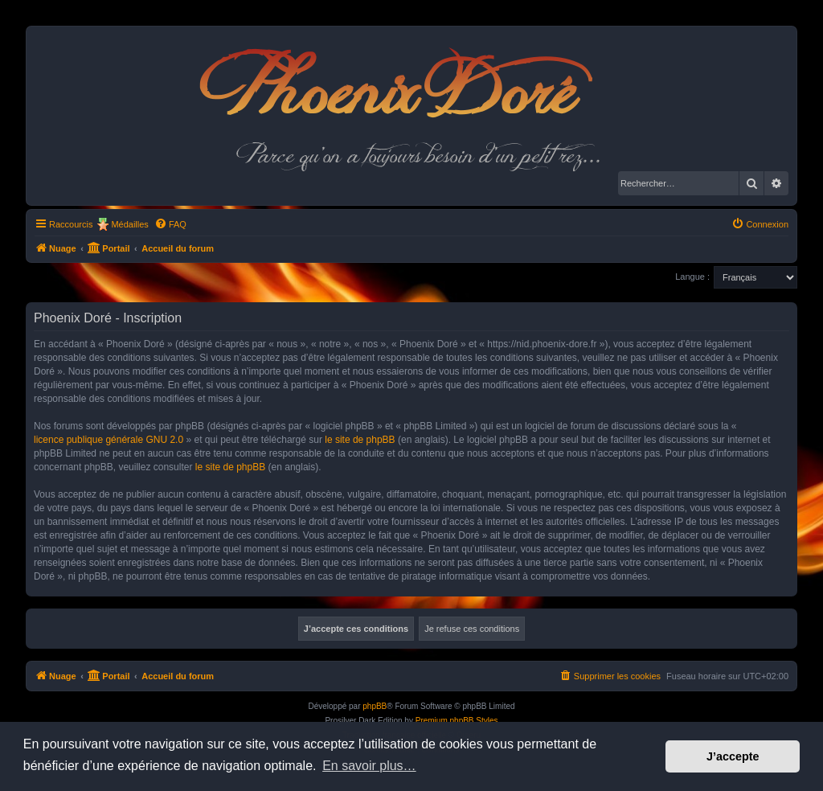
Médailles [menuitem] (129, 224)
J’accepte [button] (733, 756)
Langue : (692, 276)
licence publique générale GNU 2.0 (108, 439)
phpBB (374, 706)
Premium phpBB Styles (457, 720)
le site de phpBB (360, 439)
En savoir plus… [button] (369, 766)
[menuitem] (170, 224)
